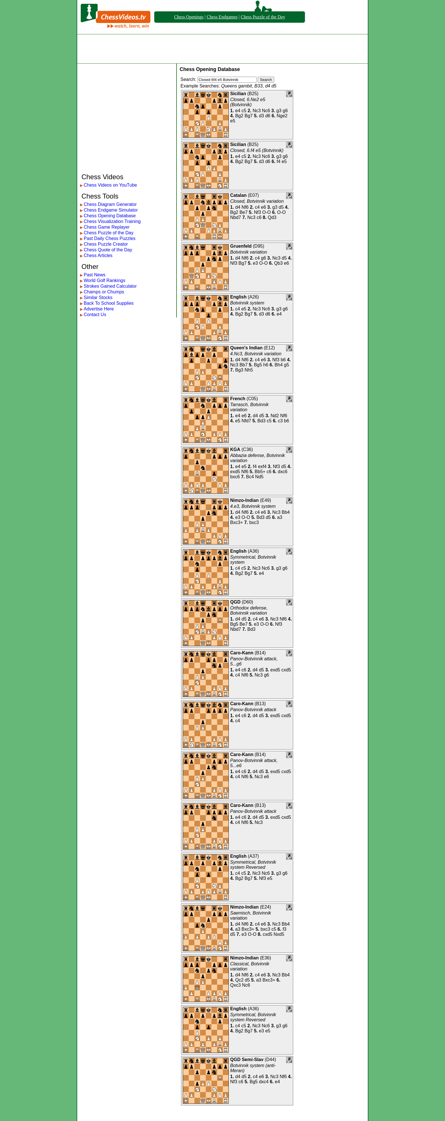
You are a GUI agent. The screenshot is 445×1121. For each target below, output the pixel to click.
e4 (237, 110)
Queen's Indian (246, 347)
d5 (281, 207)
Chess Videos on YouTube (110, 185)
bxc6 (235, 476)
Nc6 (266, 110)
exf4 (262, 466)
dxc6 (282, 471)
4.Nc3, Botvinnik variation (256, 353)
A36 (253, 551)
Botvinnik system (247, 302)
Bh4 (279, 364)
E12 (269, 347)
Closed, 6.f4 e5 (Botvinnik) (257, 150)
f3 (284, 929)
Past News (94, 274)
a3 (279, 517)
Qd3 (272, 217)
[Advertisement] (222, 49)
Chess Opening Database (110, 215)
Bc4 (250, 476)
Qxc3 (235, 985)
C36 (247, 449)
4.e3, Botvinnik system (253, 506)
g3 (279, 110)
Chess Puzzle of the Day (263, 16)
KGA (235, 449)
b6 (283, 359)
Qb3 (278, 263)
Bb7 (243, 364)
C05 (252, 398)
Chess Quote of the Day (108, 249)
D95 (258, 246)
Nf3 (257, 212)
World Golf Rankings (104, 280)
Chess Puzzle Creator (106, 244)
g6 (285, 110)
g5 (286, 364)
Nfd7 (246, 420)
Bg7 (249, 115)
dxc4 (263, 1081)
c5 (244, 110)
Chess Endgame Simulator (111, 210)
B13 (260, 703)
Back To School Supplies (109, 303)
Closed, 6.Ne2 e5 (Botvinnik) (247, 102)
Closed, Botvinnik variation (257, 201)
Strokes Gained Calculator (110, 286)
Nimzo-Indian (244, 500)
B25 (253, 93)
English (238, 297)
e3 (255, 263)
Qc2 (239, 980)
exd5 (235, 471)
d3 (261, 115)
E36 (265, 957)
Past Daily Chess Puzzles (109, 238)
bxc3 (254, 522)
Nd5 (259, 476)
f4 (278, 161)
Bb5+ (260, 471)
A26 (253, 297)
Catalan (238, 195)
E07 (253, 195)
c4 (257, 207)
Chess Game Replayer (107, 227)
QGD (235, 602)
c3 (280, 420)
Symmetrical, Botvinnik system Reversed (253, 865)
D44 (270, 1059)
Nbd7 (235, 217)
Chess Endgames (222, 16)
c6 (259, 217)
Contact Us (95, 314)
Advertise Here (99, 308)
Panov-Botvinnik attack (253, 709)
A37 (253, 856)
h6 (265, 364)
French (237, 398)
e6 (263, 207)
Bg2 (239, 115)
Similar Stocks (98, 297)
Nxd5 (279, 934)
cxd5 (286, 669)
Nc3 (257, 110)
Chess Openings (188, 16)
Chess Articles (98, 255)
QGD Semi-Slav (246, 1059)
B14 (260, 652)
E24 (265, 907)
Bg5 (258, 364)
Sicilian (238, 93)
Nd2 (274, 415)
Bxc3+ (236, 522)
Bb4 (286, 512)
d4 (237, 207)
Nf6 (245, 207)
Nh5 (249, 370)
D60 (247, 602)
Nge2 (282, 115)
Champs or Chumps (104, 291)
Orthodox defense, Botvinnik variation (249, 610)
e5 (232, 120)
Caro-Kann (241, 652)
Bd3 (261, 420)
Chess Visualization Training (112, 221)
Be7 (243, 212)
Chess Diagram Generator (110, 204)
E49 (265, 500)
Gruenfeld (241, 246)
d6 (267, 115)
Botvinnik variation (248, 252)
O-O (266, 212)
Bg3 (239, 370)
